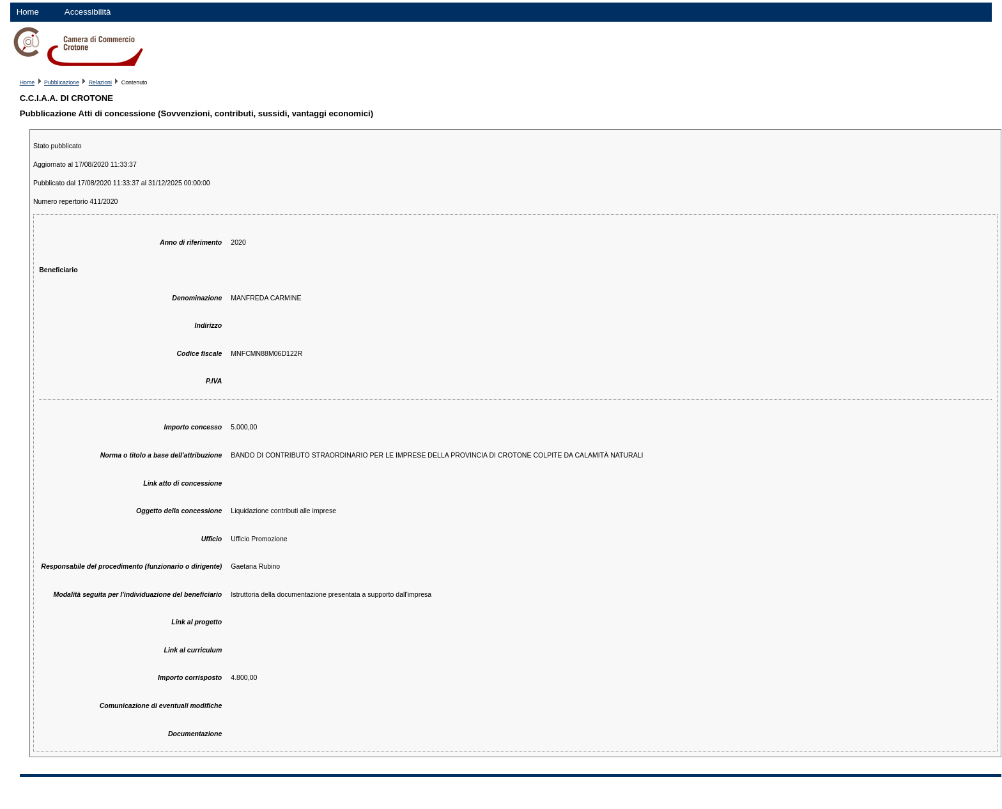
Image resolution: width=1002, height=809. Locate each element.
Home (28, 12)
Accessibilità (88, 12)
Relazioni (100, 82)
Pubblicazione (61, 82)
